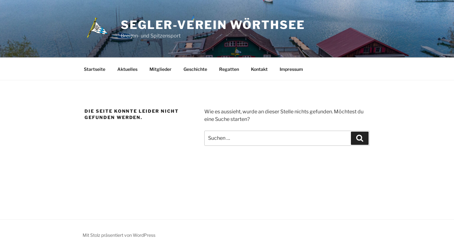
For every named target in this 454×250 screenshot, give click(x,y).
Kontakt (259, 69)
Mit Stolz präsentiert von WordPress (119, 235)
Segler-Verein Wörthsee (213, 25)
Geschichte (195, 69)
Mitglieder (160, 69)
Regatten (229, 69)
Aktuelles (127, 69)
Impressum (291, 69)
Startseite (94, 69)
